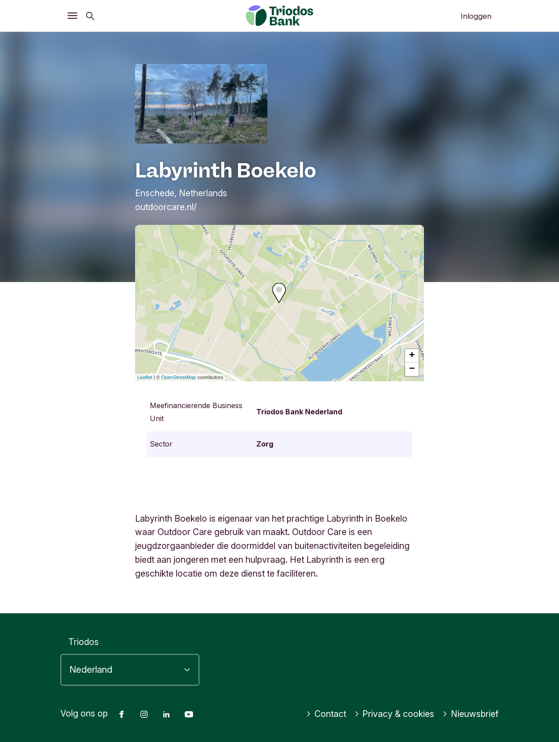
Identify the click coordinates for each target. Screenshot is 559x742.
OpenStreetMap (178, 377)
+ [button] (412, 356)
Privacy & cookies (394, 713)
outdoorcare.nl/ (166, 207)
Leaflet (144, 377)
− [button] (412, 369)
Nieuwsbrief (470, 713)
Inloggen (476, 16)
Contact (326, 713)
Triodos (83, 642)
